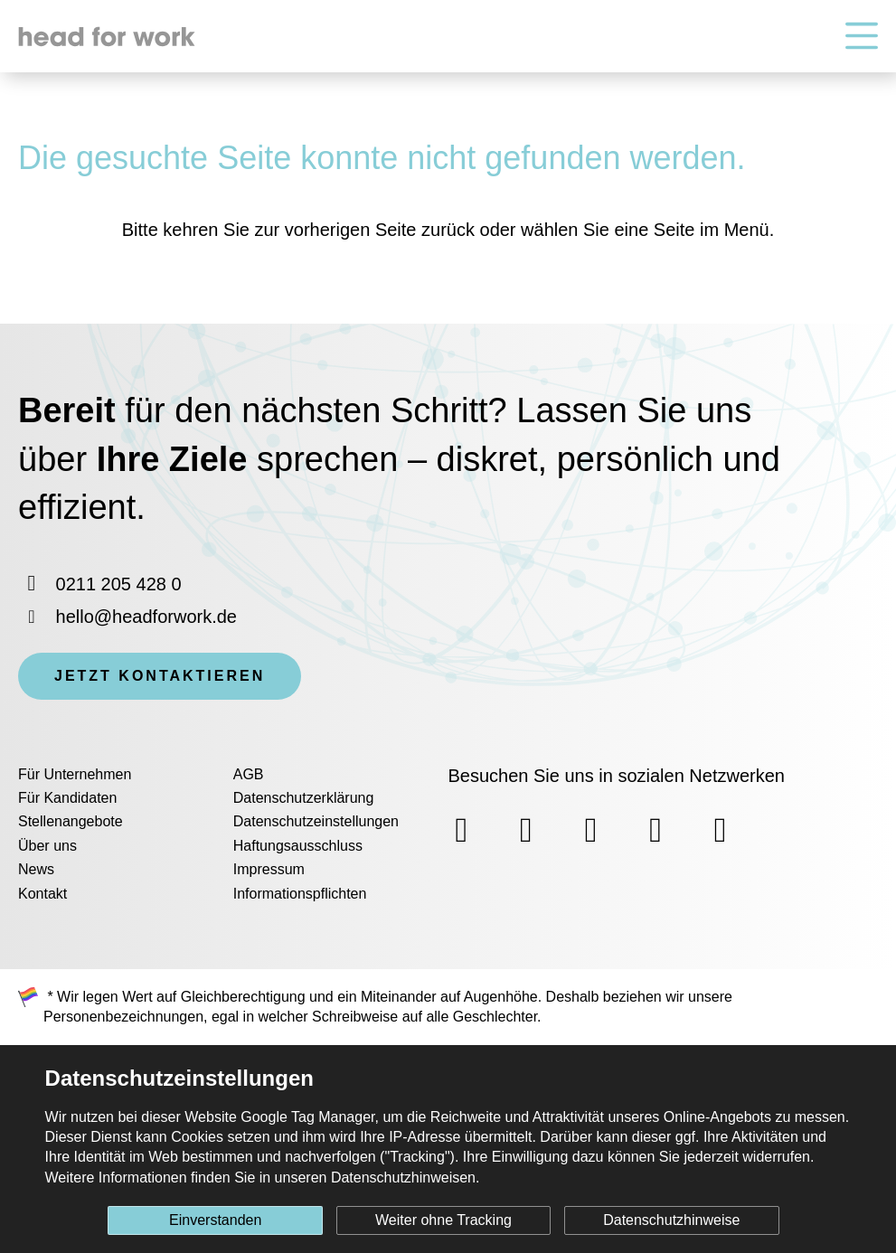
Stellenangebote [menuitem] (70, 821)
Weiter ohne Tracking (443, 1220)
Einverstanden (215, 1220)
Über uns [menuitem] (47, 845)
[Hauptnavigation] (861, 36)
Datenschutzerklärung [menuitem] (303, 798)
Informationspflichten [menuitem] (300, 893)
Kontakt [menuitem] (42, 893)
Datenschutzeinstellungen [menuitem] (316, 821)
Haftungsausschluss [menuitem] (298, 845)
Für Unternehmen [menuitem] (74, 774)
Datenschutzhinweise (671, 1220)
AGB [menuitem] (248, 774)
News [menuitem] (36, 869)
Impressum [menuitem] (269, 869)
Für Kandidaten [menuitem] (67, 798)
